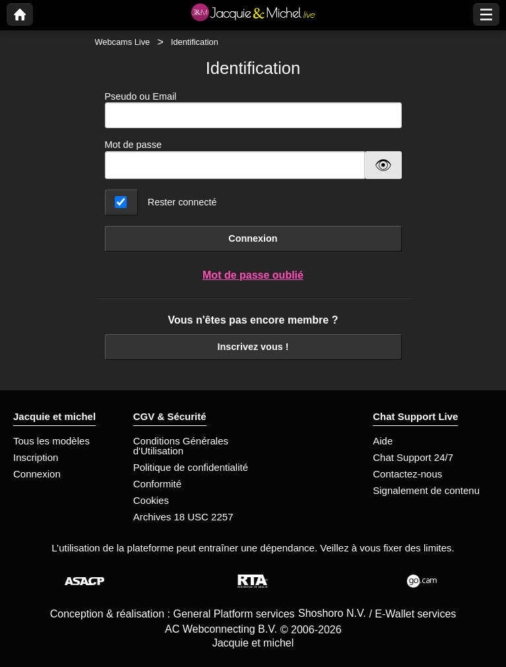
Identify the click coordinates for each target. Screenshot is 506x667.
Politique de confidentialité (190, 467)
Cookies (151, 500)
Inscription (35, 457)
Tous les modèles (51, 440)
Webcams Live (122, 42)
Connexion (252, 238)
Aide (383, 440)
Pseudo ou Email (253, 110)
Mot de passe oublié (253, 275)
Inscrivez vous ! (253, 346)
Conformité (157, 483)
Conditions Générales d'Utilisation (180, 445)
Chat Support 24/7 (413, 457)
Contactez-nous (407, 473)
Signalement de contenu (426, 490)
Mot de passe (133, 144)
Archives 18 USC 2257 (183, 516)
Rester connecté (182, 202)
